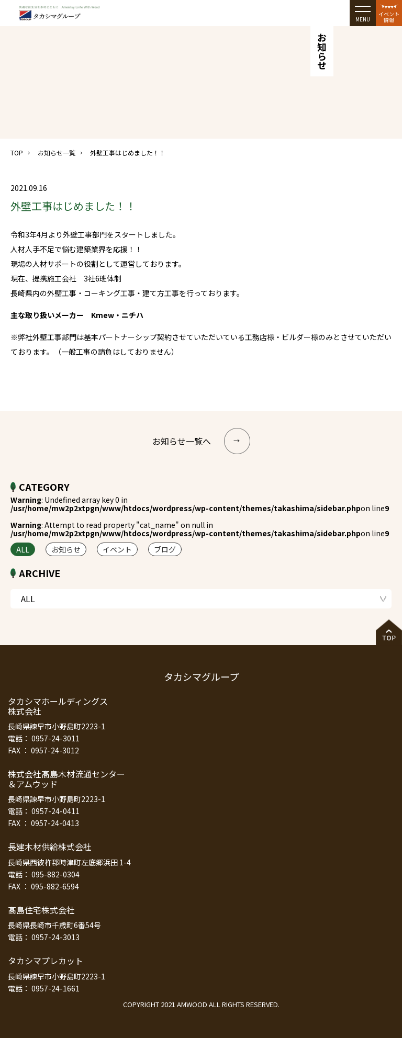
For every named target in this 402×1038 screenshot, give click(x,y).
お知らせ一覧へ (201, 441)
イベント (117, 549)
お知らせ (66, 549)
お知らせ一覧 (56, 152)
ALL (22, 549)
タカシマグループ (201, 676)
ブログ (165, 549)
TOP (16, 152)
